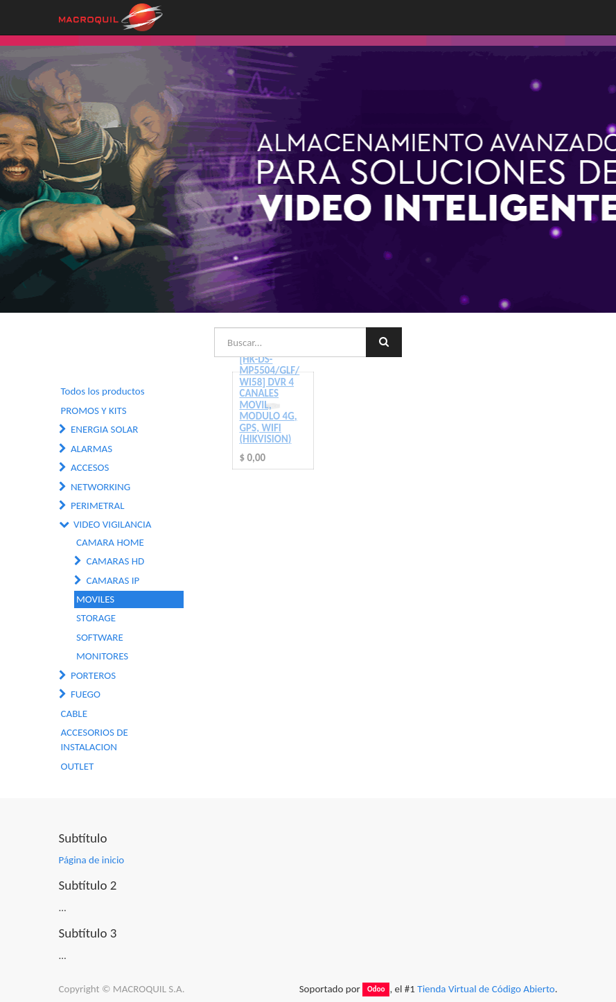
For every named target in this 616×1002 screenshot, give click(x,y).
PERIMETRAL (98, 505)
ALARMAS (91, 448)
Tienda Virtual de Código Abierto (485, 989)
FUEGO (85, 694)
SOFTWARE (99, 637)
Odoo (376, 989)
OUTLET (77, 766)
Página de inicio (92, 860)
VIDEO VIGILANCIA (112, 524)
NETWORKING (100, 487)
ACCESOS (90, 467)
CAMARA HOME (110, 542)
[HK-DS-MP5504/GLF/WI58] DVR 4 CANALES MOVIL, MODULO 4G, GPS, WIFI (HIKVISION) (270, 399)
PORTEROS (93, 675)
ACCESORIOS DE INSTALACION (94, 739)
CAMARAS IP (112, 580)
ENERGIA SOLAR (105, 429)
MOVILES (95, 599)
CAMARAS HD (115, 561)
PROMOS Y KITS (94, 410)
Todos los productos (103, 391)
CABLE (74, 713)
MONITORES (102, 656)
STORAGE (96, 618)
